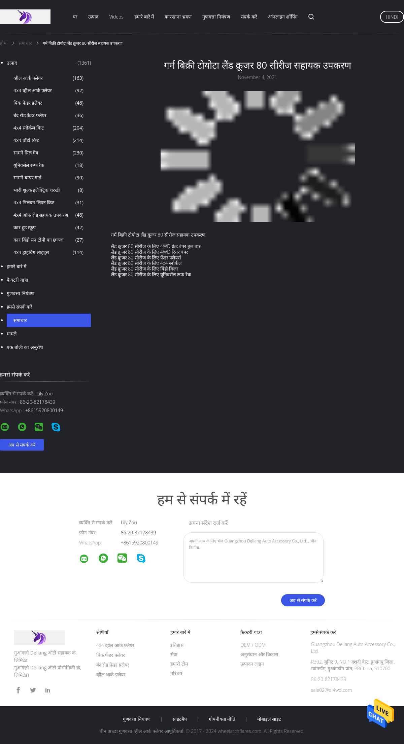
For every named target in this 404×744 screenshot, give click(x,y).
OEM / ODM (253, 645)
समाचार (20, 320)
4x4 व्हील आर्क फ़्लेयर (48, 90)
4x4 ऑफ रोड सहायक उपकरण (48, 215)
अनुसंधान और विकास (259, 654)
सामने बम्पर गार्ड (48, 178)
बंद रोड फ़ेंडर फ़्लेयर (48, 115)
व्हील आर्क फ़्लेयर (48, 78)
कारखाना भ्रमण (178, 16)
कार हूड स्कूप (48, 227)
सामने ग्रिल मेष (48, 153)
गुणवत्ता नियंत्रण (216, 16)
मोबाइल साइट (269, 719)
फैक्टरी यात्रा (17, 280)
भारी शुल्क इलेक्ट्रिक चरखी (48, 190)
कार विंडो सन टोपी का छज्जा (48, 240)
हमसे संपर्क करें (19, 307)
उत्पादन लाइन (252, 664)
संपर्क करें (249, 16)
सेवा (173, 654)
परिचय (176, 673)
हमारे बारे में (144, 16)
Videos (116, 16)
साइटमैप (179, 719)
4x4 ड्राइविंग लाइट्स (48, 252)
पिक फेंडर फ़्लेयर (48, 103)
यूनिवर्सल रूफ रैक (48, 165)
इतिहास (176, 645)
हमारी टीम (179, 664)
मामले (11, 333)
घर (75, 16)
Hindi (392, 17)
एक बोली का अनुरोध (25, 347)
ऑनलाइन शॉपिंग (283, 16)
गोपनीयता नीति (222, 719)
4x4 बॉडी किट (48, 140)
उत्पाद (93, 16)
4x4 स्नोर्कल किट (48, 128)
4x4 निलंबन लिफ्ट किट (48, 203)
